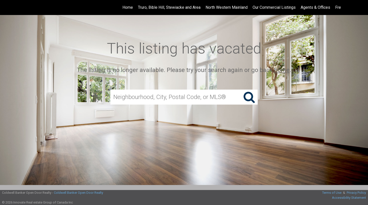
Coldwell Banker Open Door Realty (78, 192)
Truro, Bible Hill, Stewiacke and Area (169, 7)
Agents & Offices (315, 7)
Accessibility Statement (349, 198)
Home (127, 7)
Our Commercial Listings (274, 7)
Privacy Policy (356, 192)
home (282, 70)
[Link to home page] (6, 7)
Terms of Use (331, 192)
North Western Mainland (227, 7)
